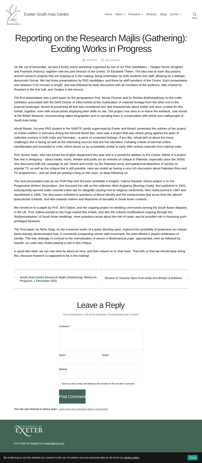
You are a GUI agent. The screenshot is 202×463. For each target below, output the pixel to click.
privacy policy (131, 457)
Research (134, 14)
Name (63, 356)
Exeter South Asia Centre (46, 14)
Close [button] (192, 457)
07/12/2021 (91, 60)
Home (108, 14)
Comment (64, 327)
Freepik (34, 444)
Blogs (163, 14)
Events (174, 14)
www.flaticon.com (54, 444)
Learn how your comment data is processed (82, 410)
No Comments (113, 60)
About (119, 14)
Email (106, 356)
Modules (151, 14)
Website (63, 370)
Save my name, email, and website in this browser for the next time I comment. (98, 385)
